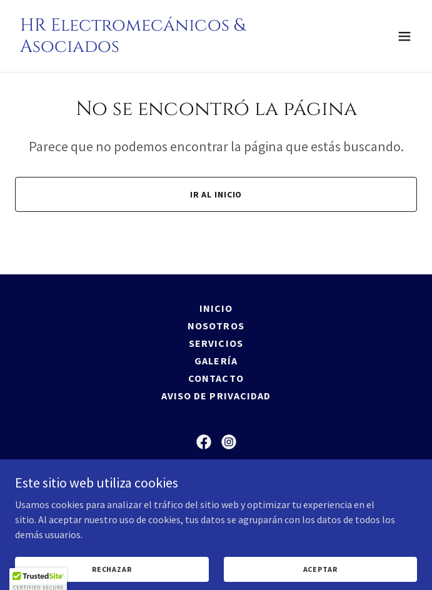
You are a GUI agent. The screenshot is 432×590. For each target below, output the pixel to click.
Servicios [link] (216, 343)
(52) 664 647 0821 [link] (216, 522)
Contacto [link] (215, 378)
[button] (404, 36)
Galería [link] (215, 360)
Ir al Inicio (216, 194)
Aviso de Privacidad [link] (215, 395)
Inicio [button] (216, 308)
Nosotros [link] (216, 325)
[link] (155, 48)
